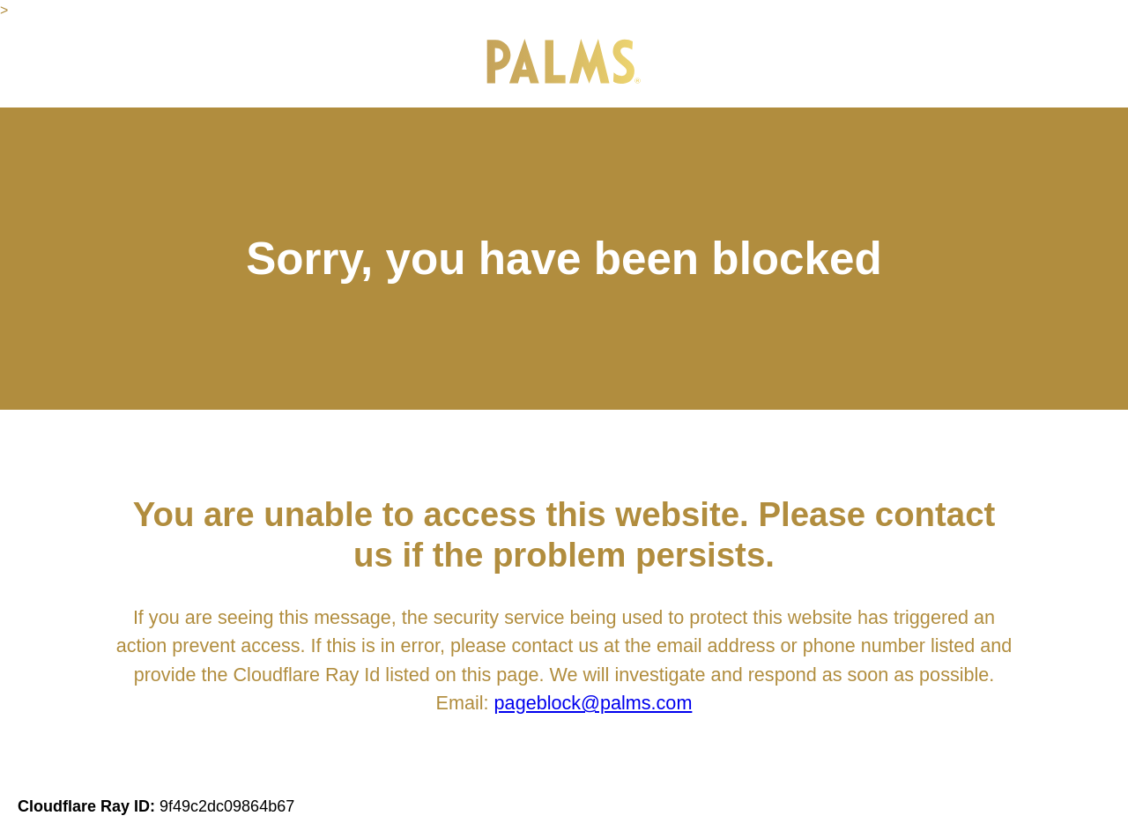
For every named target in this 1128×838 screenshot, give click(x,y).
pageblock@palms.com (593, 703)
